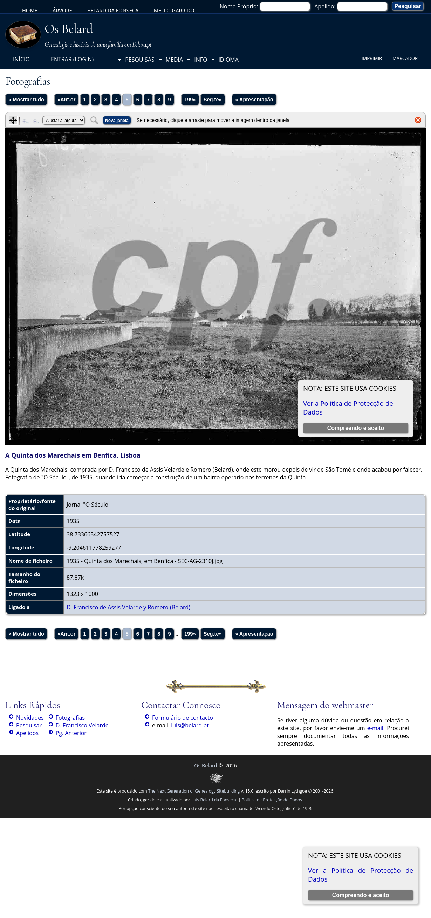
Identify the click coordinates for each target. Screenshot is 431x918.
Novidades (30, 717)
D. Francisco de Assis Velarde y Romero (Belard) (128, 607)
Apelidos (27, 733)
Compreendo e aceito (360, 895)
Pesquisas (140, 59)
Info (200, 59)
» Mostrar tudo (26, 99)
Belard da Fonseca (112, 10)
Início (21, 59)
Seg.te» (213, 99)
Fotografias (70, 717)
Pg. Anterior (71, 733)
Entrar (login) (72, 59)
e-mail (375, 728)
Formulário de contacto (182, 717)
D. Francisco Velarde (82, 725)
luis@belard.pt (190, 725)
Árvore (62, 10)
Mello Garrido (174, 10)
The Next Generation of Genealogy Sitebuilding (194, 791)
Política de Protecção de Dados (272, 800)
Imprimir (372, 58)
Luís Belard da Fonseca (213, 800)
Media (174, 59)
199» (190, 99)
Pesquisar (29, 725)
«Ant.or (66, 99)
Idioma (228, 59)
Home (29, 10)
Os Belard (69, 29)
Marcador (405, 58)
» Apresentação (254, 99)
